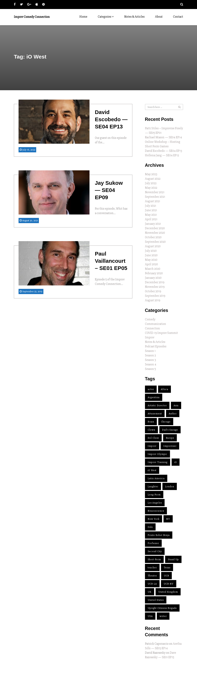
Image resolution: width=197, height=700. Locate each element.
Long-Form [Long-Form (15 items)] (154, 494)
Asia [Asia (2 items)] (176, 405)
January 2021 (153, 224)
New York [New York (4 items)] (153, 518)
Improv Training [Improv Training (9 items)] (157, 462)
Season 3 (150, 360)
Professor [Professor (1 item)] (153, 543)
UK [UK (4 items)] (149, 591)
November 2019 (155, 287)
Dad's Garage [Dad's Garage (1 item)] (170, 429)
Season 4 (150, 364)
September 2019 (155, 296)
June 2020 (151, 255)
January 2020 (153, 278)
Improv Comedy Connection (32, 17)
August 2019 (152, 300)
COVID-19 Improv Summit (161, 333)
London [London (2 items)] (169, 486)
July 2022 (150, 183)
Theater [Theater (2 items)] (152, 575)
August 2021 (152, 201)
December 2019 (154, 282)
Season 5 (150, 369)
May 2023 (151, 174)
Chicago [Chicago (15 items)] (166, 421)
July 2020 (151, 251)
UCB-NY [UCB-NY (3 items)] (169, 583)
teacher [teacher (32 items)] (152, 567)
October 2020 (153, 237)
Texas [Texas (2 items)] (167, 567)
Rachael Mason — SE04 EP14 (163, 137)
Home (83, 17)
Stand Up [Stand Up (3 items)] (173, 559)
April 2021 (151, 219)
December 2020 (155, 228)
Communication (155, 324)
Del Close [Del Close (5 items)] (153, 437)
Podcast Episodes (155, 346)
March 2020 (152, 269)
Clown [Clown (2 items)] (151, 429)
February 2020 (154, 273)
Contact (178, 17)
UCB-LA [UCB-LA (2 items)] (152, 583)
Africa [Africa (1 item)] (164, 389)
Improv (149, 337)
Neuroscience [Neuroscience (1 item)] (156, 510)
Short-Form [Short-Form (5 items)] (154, 559)
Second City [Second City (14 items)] (155, 551)
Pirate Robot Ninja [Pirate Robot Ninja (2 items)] (159, 535)
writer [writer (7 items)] (163, 616)
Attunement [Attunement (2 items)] (155, 413)
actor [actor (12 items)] (151, 389)
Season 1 (150, 351)
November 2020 (155, 233)
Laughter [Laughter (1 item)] (153, 486)
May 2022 (151, 188)
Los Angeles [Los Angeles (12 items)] (155, 502)
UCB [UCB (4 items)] (166, 575)
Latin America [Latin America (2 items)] (156, 478)
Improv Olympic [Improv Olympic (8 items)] (157, 454)
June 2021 (151, 210)
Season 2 (150, 355)
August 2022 (152, 179)
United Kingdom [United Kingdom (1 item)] (168, 591)
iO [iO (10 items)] (175, 462)
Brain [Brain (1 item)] (151, 421)
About (159, 17)
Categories (106, 17)
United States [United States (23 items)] (156, 599)
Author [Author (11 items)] (173, 413)
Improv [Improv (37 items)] (152, 446)
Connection (152, 328)
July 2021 (150, 206)
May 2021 (151, 215)
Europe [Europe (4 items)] (170, 437)
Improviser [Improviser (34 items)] (169, 446)
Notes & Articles (134, 17)
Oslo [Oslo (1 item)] (150, 527)
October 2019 (153, 291)
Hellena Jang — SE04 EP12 (162, 155)
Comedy (150, 319)
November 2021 (154, 192)
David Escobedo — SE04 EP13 (163, 151)
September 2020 (155, 242)
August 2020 (153, 246)
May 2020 (151, 260)
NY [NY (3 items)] (168, 518)
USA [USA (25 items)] (150, 616)
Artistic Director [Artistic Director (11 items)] (157, 405)
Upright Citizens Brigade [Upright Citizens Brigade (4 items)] (162, 608)
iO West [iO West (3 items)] (152, 470)
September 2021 (155, 197)
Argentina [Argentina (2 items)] (154, 397)
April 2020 (151, 264)
